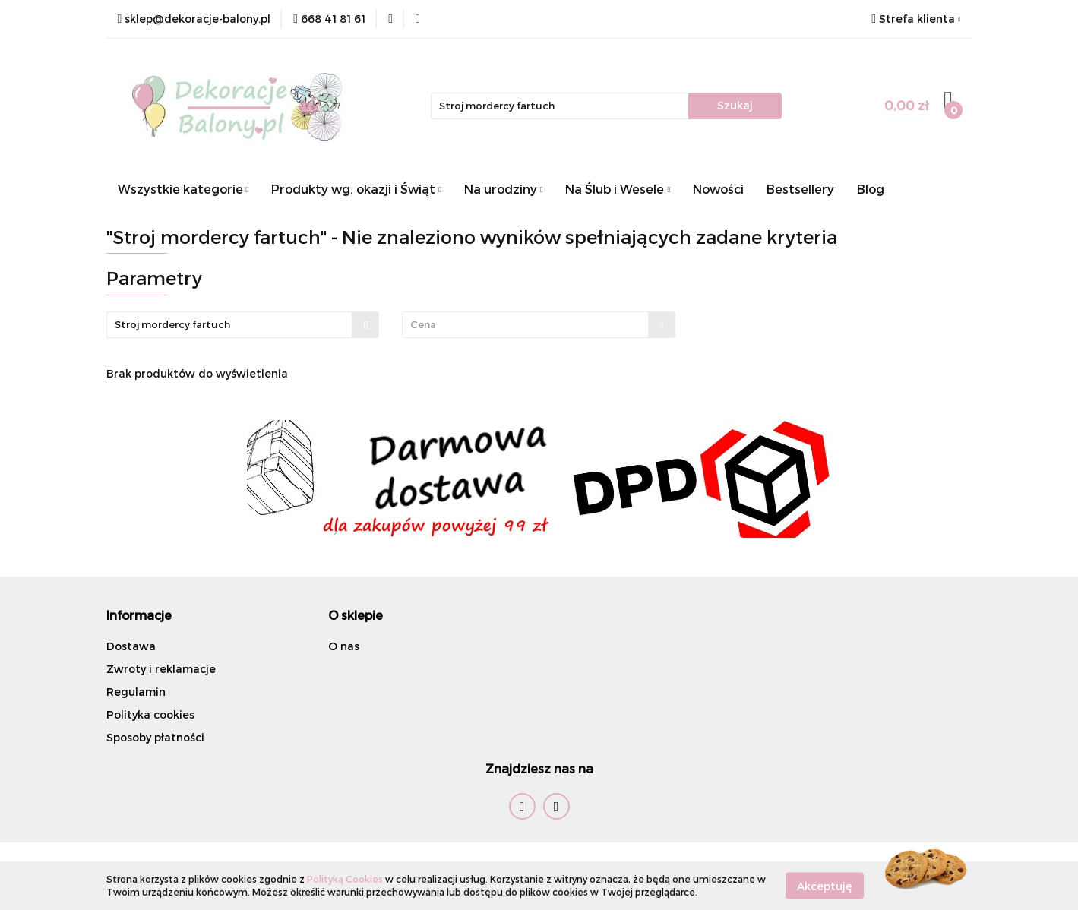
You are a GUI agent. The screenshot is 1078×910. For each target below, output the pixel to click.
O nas (343, 646)
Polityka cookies (150, 714)
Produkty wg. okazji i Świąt (356, 189)
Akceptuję (824, 885)
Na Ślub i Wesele (617, 189)
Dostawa (131, 646)
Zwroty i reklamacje (161, 668)
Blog (870, 189)
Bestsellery (800, 189)
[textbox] (525, 325)
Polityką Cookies (345, 879)
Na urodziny (503, 189)
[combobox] (538, 324)
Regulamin (136, 691)
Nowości (718, 189)
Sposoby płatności (155, 737)
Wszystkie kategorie (183, 189)
